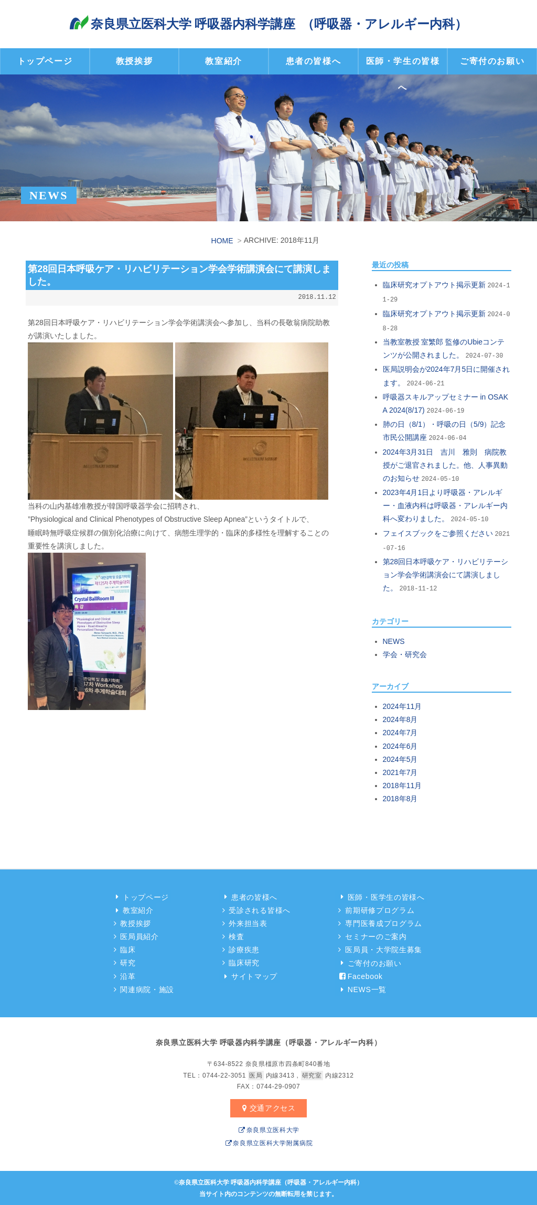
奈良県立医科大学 (268, 1129)
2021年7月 (400, 771)
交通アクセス (267, 1107)
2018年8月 (400, 797)
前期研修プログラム (377, 909)
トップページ (45, 61)
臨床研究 (241, 961)
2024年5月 (400, 758)
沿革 (125, 975)
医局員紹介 (136, 935)
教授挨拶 (134, 61)
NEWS (394, 640)
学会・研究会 (405, 653)
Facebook (360, 975)
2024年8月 (400, 718)
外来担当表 (245, 922)
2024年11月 (402, 705)
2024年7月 (400, 731)
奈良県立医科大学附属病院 (268, 1142)
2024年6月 (400, 744)
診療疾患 (241, 948)
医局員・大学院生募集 (381, 948)
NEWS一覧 (361, 988)
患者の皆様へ (313, 61)
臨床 (125, 948)
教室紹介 (223, 61)
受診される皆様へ (257, 909)
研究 (125, 961)
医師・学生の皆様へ (403, 74)
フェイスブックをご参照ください (438, 532)
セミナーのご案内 (373, 935)
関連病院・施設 (144, 988)
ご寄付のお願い (492, 61)
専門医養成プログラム (381, 922)
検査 (233, 935)
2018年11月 (402, 784)
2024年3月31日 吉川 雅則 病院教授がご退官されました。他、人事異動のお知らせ (445, 463)
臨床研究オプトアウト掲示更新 (434, 283)
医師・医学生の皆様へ (381, 895)
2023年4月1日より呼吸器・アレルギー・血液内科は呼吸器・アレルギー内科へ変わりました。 (445, 504)
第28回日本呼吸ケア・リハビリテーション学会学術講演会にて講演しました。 (446, 573)
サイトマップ (249, 975)
